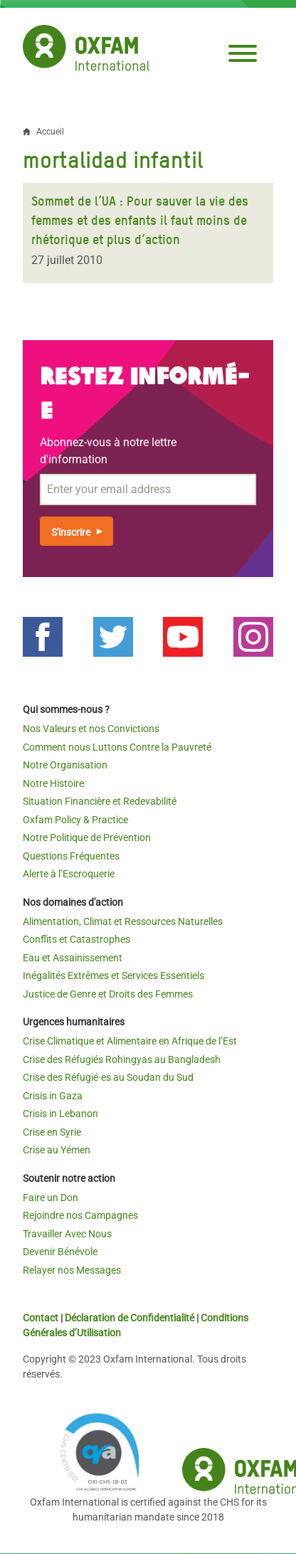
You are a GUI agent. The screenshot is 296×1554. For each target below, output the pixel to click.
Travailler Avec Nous (67, 1234)
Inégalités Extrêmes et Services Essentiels (113, 975)
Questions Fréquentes (71, 856)
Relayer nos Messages (72, 1270)
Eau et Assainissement (72, 957)
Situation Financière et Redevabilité (99, 801)
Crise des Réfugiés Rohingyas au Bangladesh (122, 1059)
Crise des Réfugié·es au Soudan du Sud (108, 1077)
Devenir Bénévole (60, 1251)
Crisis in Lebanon (60, 1113)
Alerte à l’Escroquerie (69, 873)
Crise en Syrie (52, 1132)
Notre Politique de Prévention (87, 837)
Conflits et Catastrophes (76, 939)
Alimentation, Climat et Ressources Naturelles (123, 921)
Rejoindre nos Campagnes (80, 1215)
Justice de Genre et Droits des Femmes (108, 994)
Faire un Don (50, 1197)
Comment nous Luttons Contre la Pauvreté (117, 747)
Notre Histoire (53, 783)
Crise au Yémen (56, 1150)
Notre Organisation (65, 765)
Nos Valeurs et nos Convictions (91, 728)
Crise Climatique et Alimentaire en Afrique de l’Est (130, 1041)
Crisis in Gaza (53, 1095)
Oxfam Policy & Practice (75, 819)
